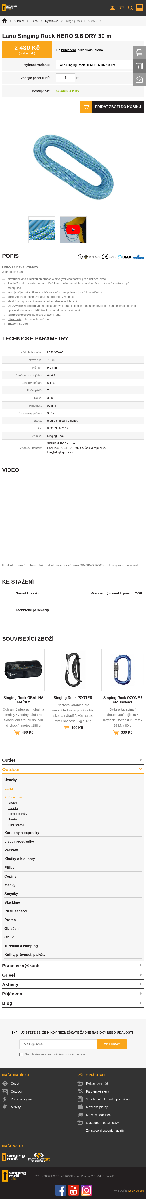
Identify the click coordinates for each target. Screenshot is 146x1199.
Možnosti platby (97, 1107)
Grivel (8, 975)
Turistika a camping (21, 946)
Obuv (9, 937)
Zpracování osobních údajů (105, 1130)
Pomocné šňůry (17, 813)
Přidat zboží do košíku (118, 107)
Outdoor (19, 21)
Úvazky (10, 780)
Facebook (60, 1190)
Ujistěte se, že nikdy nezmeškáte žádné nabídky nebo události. (77, 1032)
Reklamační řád (97, 1083)
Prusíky (12, 819)
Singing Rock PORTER (73, 698)
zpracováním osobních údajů (65, 1054)
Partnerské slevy (97, 1091)
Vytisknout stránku (139, 52)
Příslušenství (16, 825)
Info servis (139, 66)
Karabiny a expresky (21, 833)
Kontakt (139, 79)
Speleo (12, 802)
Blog (7, 1003)
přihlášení (68, 50)
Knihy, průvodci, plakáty (25, 955)
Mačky (9, 885)
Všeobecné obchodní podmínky (108, 1099)
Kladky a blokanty (19, 859)
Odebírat (112, 1044)
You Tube (73, 1190)
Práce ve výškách (21, 965)
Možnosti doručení (99, 1115)
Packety (11, 850)
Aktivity (10, 984)
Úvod (4, 20)
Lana (35, 21)
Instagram (86, 1190)
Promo (10, 920)
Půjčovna (12, 993)
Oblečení (12, 928)
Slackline (12, 902)
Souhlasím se (55, 1054)
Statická (13, 808)
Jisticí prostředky (19, 841)
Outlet (8, 760)
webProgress (136, 1190)
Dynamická (51, 21)
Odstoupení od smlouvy (102, 1122)
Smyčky (11, 894)
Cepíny (10, 876)
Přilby (9, 868)
